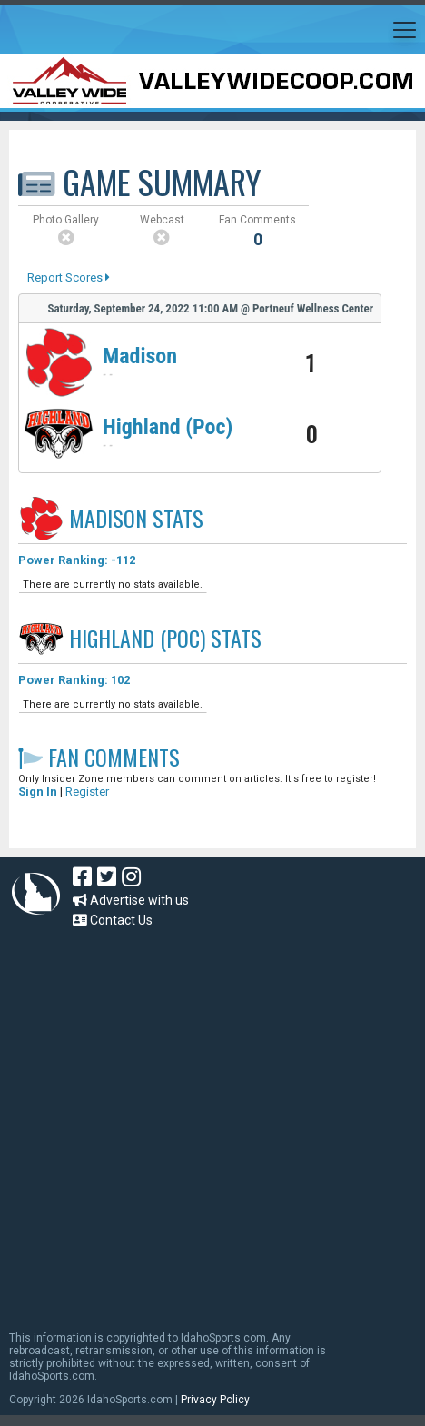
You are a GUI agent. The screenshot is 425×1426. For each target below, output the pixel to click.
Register (87, 791)
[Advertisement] (181, 1120)
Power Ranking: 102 (74, 680)
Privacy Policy (215, 1399)
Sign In (37, 791)
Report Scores (68, 277)
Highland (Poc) (167, 427)
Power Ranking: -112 (76, 560)
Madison (140, 356)
